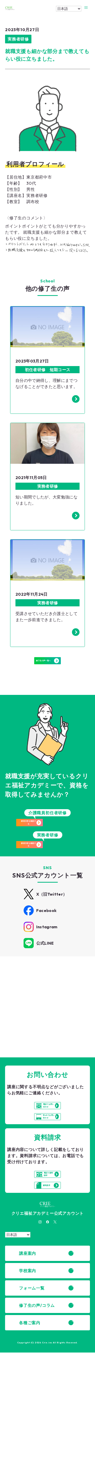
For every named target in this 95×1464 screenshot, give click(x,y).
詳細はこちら (33, 1041)
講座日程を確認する (51, 846)
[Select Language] (68, 8)
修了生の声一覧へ (47, 674)
